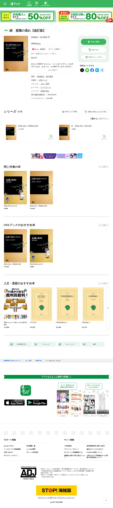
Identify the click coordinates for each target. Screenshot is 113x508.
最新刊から (104, 119)
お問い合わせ (8, 452)
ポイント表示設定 (32, 452)
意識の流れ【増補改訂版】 (28, 126)
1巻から (94, 119)
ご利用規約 (68, 446)
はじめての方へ (9, 446)
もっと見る (102, 167)
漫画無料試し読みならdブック (12, 360)
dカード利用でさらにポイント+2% (43, 54)
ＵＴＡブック (46, 87)
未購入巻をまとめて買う (97, 112)
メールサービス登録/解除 (12, 449)
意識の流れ (45, 91)
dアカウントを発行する (47, 498)
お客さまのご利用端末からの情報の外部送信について (97, 456)
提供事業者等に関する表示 (96, 446)
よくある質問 (30, 449)
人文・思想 (45, 84)
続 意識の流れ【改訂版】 (81, 126)
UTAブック (43, 80)
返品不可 (34, 57)
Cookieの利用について (94, 452)
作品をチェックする (95, 57)
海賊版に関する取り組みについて (74, 456)
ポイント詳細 (53, 49)
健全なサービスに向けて (95, 449)
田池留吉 (34, 37)
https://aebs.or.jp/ (48, 477)
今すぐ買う (95, 42)
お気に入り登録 (71, 112)
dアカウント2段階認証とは (73, 452)
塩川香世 (43, 37)
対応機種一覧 (30, 446)
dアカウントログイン (11, 455)
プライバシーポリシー (71, 449)
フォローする (49, 37)
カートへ (95, 50)
